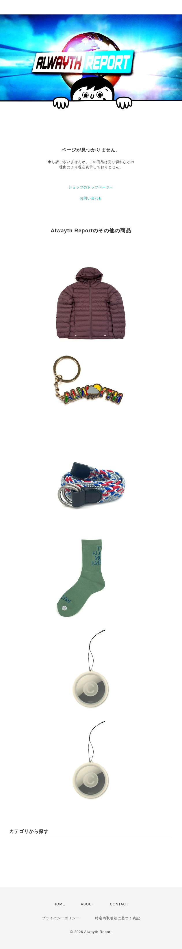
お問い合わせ (91, 198)
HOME (59, 904)
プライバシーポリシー (60, 918)
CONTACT (119, 904)
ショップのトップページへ (91, 187)
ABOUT (87, 904)
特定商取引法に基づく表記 (117, 918)
